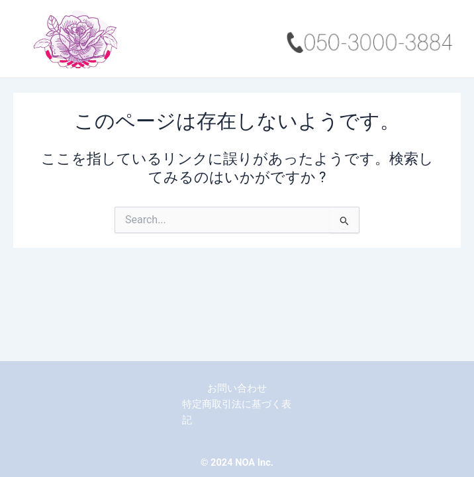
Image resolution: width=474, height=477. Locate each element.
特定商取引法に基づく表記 (236, 412)
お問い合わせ (237, 388)
